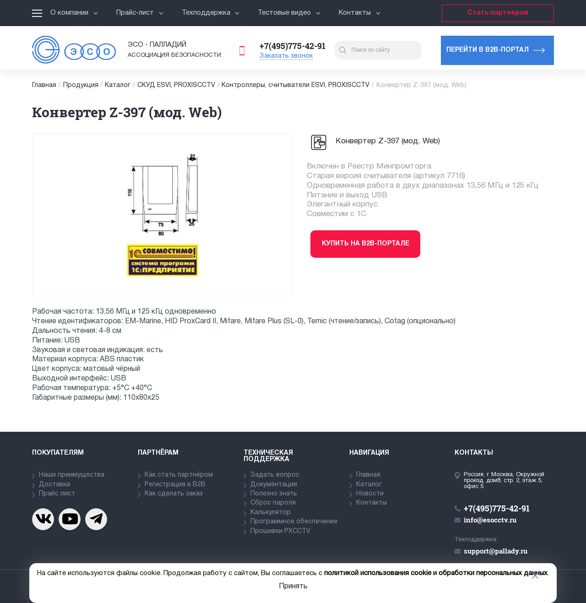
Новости (370, 494)
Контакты (359, 13)
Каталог (117, 85)
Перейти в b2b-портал (487, 50)
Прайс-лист (139, 13)
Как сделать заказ (174, 494)
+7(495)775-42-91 (293, 45)
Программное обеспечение (293, 522)
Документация (273, 485)
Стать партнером (497, 13)
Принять (293, 586)
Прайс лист (57, 494)
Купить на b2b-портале (365, 244)
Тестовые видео (289, 13)
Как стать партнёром (179, 475)
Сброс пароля (273, 503)
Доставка (54, 485)
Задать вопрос (274, 475)
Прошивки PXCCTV (280, 531)
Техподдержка (211, 13)
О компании (74, 13)
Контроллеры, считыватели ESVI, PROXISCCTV (295, 85)
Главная (44, 85)
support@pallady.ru (495, 550)
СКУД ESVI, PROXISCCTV (176, 85)
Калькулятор (270, 513)
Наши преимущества (71, 475)
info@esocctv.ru (490, 519)
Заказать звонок (286, 56)
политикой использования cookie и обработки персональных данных (436, 573)
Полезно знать (273, 494)
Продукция (80, 85)
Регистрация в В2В (175, 485)
